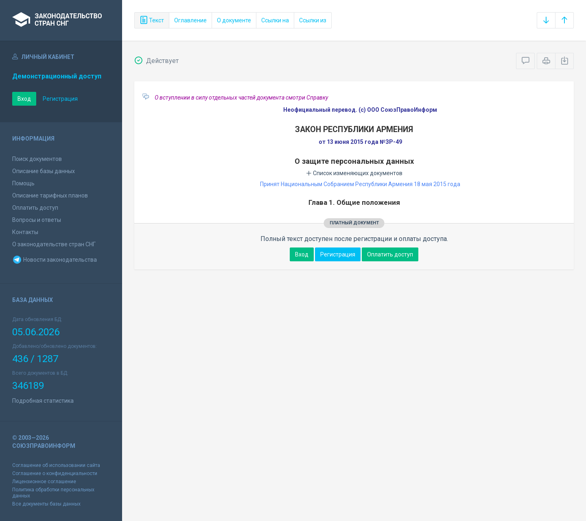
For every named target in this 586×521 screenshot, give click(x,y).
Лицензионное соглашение (44, 481)
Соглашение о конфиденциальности (54, 473)
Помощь (23, 183)
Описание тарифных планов (50, 195)
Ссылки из (312, 20)
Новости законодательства (54, 260)
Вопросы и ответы (36, 220)
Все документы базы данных (46, 504)
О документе (234, 20)
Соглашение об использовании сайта (56, 465)
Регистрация (60, 99)
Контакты (25, 232)
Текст (152, 20)
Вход (24, 99)
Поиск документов (37, 159)
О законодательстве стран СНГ (54, 244)
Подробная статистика (43, 400)
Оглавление (190, 20)
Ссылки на (275, 20)
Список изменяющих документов (354, 173)
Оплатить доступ (35, 207)
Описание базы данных (43, 171)
